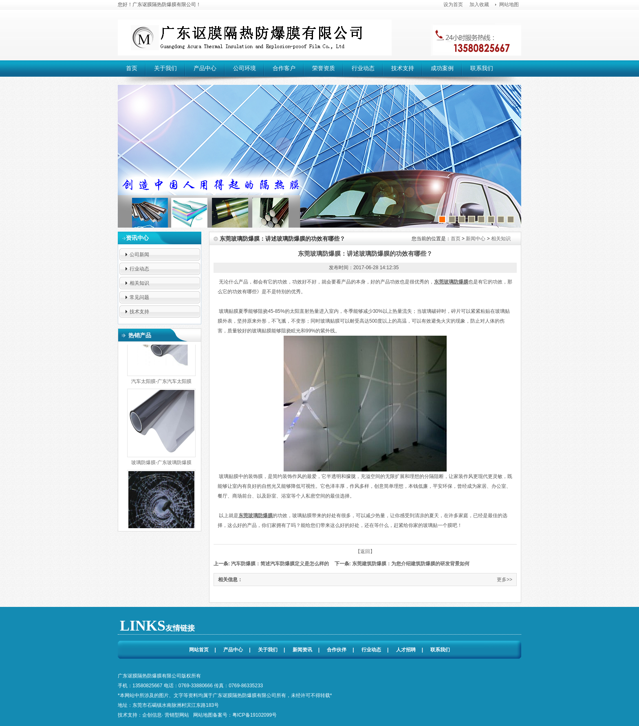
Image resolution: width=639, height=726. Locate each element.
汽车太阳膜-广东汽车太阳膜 (161, 380)
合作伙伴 (336, 650)
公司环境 (244, 68)
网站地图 (509, 4)
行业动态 (363, 68)
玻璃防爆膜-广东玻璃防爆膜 (161, 462)
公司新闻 (139, 254)
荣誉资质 (323, 68)
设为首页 (453, 4)
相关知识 (139, 283)
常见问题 (139, 297)
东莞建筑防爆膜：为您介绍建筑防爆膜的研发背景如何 (410, 564)
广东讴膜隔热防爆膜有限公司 (255, 37)
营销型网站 (177, 715)
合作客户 (284, 68)
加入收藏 (479, 4)
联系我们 (481, 68)
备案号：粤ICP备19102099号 (245, 715)
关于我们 (165, 68)
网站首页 (199, 650)
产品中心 (205, 68)
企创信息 (152, 715)
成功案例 (442, 68)
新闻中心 (475, 238)
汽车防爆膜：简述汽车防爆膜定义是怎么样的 (279, 564)
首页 (131, 68)
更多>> (504, 579)
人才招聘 (406, 650)
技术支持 (402, 68)
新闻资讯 (302, 650)
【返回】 (365, 551)
